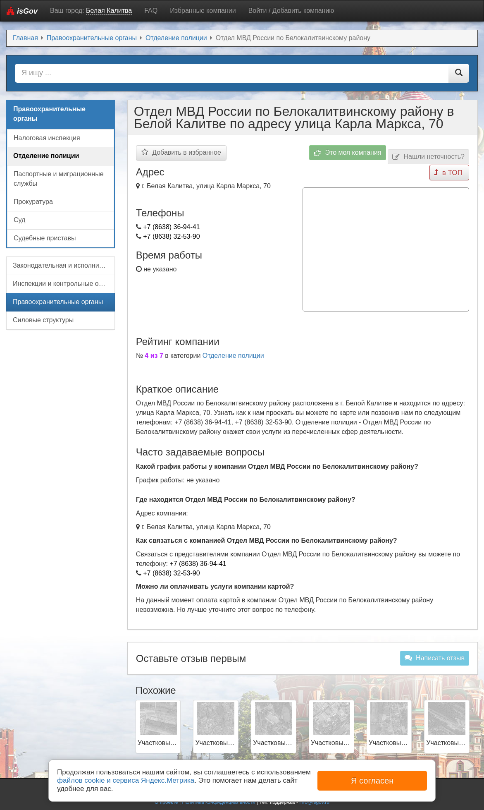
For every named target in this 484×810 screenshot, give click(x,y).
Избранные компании (203, 10)
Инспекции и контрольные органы (64, 283)
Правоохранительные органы (58, 301)
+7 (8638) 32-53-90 (171, 236)
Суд (19, 219)
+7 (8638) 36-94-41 (171, 226)
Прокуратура (33, 201)
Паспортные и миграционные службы (59, 178)
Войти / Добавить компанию (291, 10)
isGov (22, 11)
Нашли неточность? (428, 157)
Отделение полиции (233, 353)
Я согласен (372, 780)
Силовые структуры (43, 320)
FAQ (150, 10)
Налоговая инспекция (47, 137)
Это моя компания (347, 153)
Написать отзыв (435, 655)
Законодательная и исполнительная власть (64, 265)
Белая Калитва (109, 10)
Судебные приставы (45, 238)
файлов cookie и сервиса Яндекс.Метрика (125, 780)
